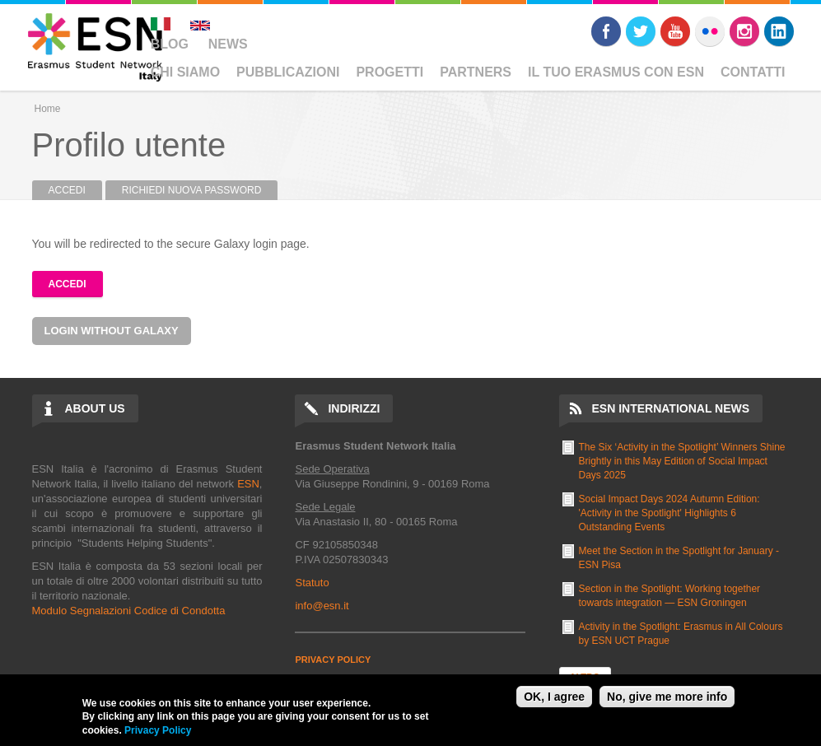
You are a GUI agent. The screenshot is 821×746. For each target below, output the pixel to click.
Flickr (710, 31)
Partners (475, 72)
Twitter (640, 31)
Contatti (753, 72)
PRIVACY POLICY (333, 659)
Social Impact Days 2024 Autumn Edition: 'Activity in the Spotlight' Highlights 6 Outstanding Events (669, 513)
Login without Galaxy (111, 330)
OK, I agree (554, 696)
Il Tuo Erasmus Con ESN (616, 72)
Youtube (675, 31)
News (228, 44)
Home (48, 108)
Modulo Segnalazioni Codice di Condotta (129, 610)
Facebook (606, 31)
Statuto (312, 582)
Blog (170, 44)
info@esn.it (321, 605)
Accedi (75, 190)
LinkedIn (779, 31)
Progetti (389, 72)
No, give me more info (667, 696)
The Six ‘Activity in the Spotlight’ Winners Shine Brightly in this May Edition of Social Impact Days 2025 (682, 461)
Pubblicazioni (287, 72)
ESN (248, 484)
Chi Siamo (185, 72)
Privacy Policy (157, 730)
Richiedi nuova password (192, 190)
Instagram (744, 31)
